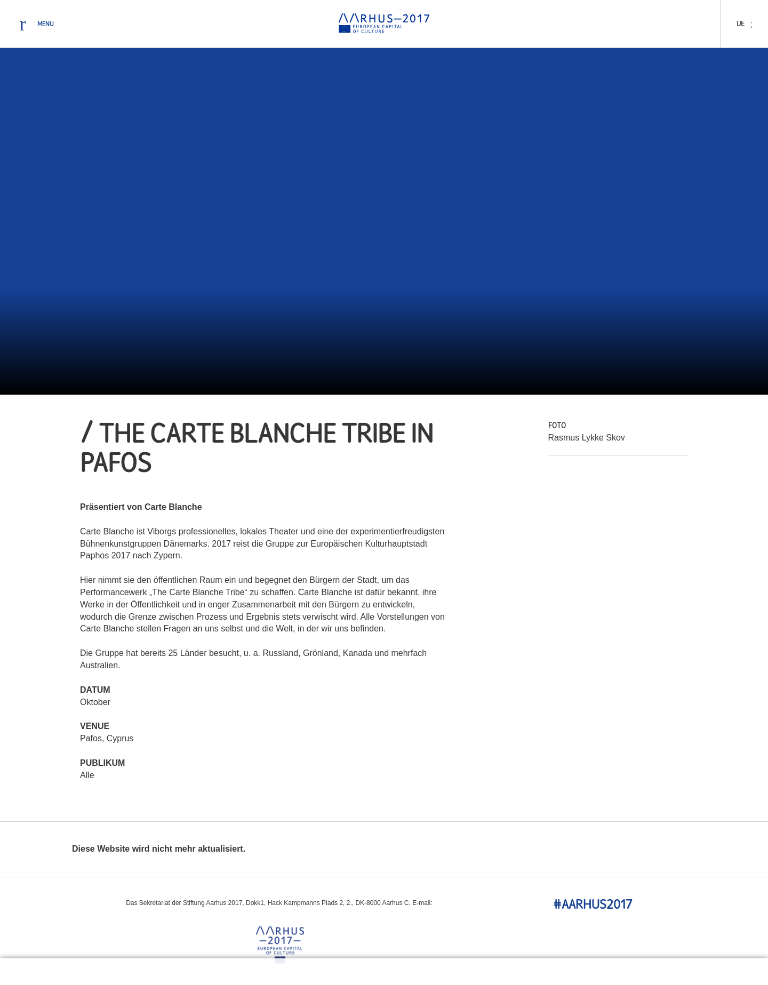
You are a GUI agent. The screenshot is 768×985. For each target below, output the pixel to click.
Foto (557, 426)
